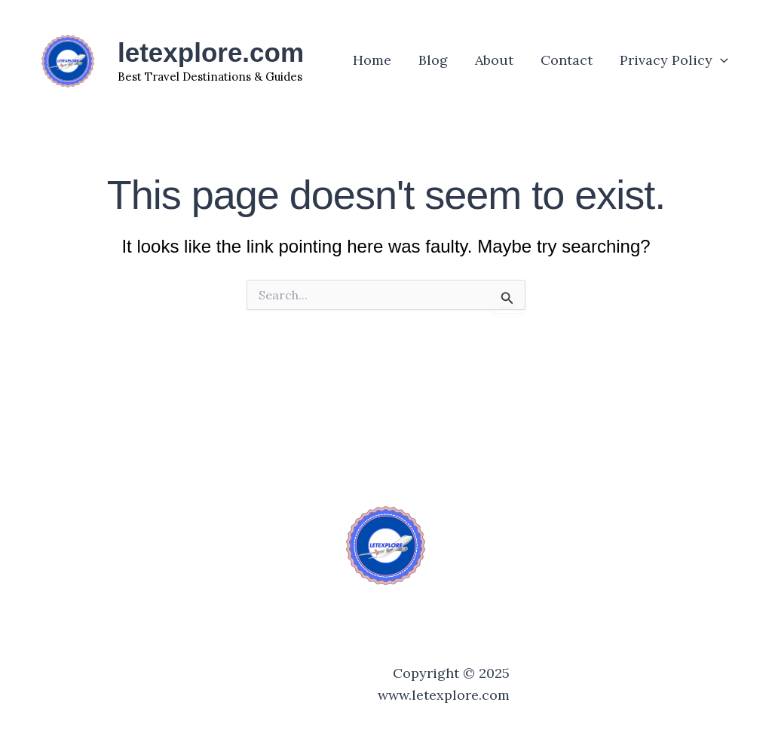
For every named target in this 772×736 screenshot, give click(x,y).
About (494, 60)
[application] (720, 60)
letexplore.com (211, 52)
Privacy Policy (674, 60)
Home (372, 60)
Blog (433, 60)
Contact (567, 60)
